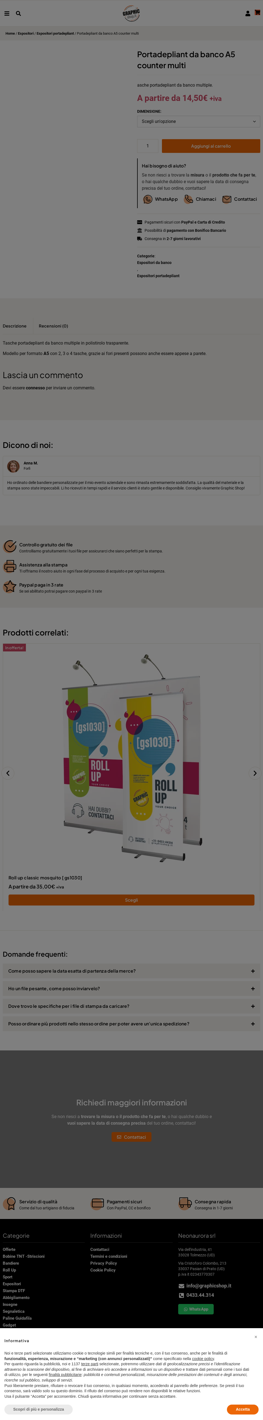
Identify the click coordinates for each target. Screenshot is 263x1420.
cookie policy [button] (203, 1358)
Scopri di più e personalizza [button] (38, 1409)
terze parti (89, 1364)
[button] (255, 1337)
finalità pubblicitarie (65, 1374)
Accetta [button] (243, 1409)
